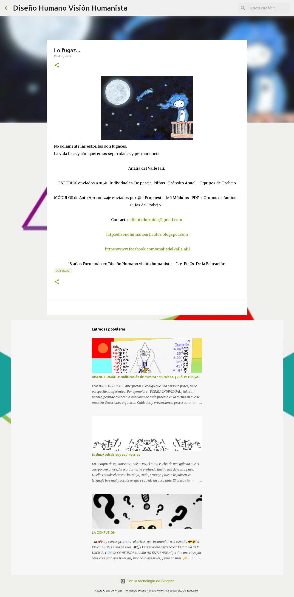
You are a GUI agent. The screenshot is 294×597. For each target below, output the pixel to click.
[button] (56, 65)
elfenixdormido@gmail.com (156, 219)
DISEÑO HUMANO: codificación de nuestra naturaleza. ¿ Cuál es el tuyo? (146, 377)
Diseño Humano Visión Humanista (70, 8)
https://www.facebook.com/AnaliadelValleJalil (147, 249)
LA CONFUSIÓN (103, 532)
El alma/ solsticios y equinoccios (116, 455)
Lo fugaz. (63, 270)
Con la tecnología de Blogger (147, 581)
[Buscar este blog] (266, 8)
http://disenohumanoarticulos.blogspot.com (147, 234)
